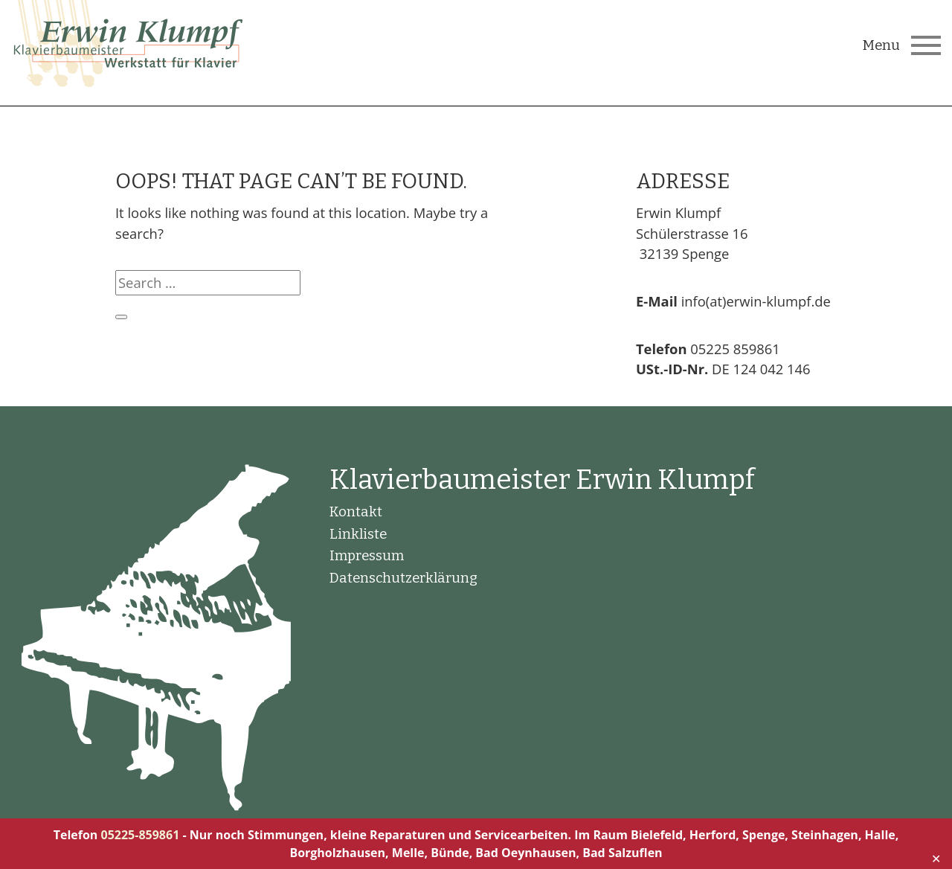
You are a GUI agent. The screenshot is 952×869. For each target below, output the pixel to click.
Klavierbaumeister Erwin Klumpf (542, 480)
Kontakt (355, 512)
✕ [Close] (936, 858)
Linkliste (358, 534)
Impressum (366, 556)
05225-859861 (140, 835)
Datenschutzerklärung (403, 578)
